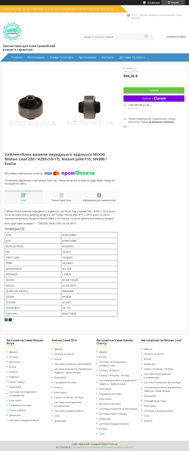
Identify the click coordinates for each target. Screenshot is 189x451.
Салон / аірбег (17, 410)
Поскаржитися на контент (87, 447)
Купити (154, 90)
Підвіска (14, 376)
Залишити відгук (176, 36)
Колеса (13, 371)
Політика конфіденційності (118, 447)
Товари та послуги (61, 57)
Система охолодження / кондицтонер (113, 363)
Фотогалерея (35, 57)
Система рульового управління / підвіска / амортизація (73, 370)
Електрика (15, 400)
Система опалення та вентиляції (118, 408)
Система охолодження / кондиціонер (23, 393)
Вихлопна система (110, 403)
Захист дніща (17, 381)
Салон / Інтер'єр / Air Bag (68, 397)
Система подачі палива (113, 413)
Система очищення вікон (24, 420)
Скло (57, 415)
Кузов (12, 367)
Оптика (13, 357)
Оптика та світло (64, 354)
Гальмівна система (20, 405)
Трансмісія (15, 386)
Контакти (108, 57)
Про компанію (87, 57)
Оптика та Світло (109, 370)
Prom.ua (113, 444)
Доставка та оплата (132, 57)
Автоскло (14, 362)
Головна (16, 57)
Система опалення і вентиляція (72, 364)
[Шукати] (146, 37)
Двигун (13, 352)
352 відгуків (153, 2)
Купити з (154, 98)
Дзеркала (15, 415)
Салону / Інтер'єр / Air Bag (114, 375)
